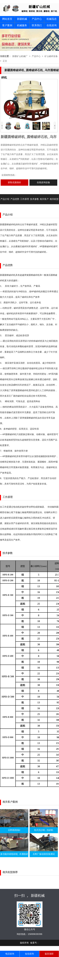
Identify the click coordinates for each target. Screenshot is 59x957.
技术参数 (34, 199)
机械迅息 (52, 19)
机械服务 (22, 25)
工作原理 (24, 199)
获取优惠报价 (14, 182)
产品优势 (14, 199)
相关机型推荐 (54, 204)
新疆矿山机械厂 (20, 56)
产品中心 (37, 19)
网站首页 (7, 19)
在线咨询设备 (43, 182)
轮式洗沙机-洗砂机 (43, 830)
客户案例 (7, 25)
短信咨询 (29, 954)
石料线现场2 (14, 830)
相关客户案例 (44, 204)
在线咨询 (52, 25)
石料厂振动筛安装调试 (44, 854)
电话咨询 (9, 954)
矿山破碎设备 (51, 56)
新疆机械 (22, 19)
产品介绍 (4, 199)
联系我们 (37, 25)
